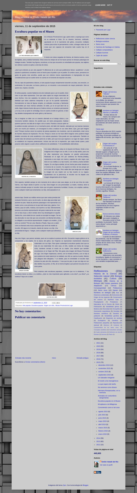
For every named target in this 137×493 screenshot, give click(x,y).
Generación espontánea (102, 311)
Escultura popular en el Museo (109, 401)
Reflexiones (101, 270)
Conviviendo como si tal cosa (108, 407)
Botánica (97, 309)
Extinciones (116, 295)
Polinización (98, 306)
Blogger (85, 485)
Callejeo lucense (102, 53)
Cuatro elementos (101, 332)
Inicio (54, 358)
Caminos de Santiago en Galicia (108, 47)
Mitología (98, 281)
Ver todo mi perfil (106, 465)
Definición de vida (114, 332)
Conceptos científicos (100, 330)
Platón (111, 334)
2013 (98, 441)
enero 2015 (102, 434)
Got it (109, 5)
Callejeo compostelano (104, 50)
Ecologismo (102, 320)
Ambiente (116, 325)
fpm (64, 485)
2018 (98, 353)
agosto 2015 (103, 411)
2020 (98, 346)
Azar (117, 292)
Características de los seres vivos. (106, 327)
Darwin (115, 290)
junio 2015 (102, 418)
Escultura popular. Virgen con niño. (43, 305)
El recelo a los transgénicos (108, 381)
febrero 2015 (103, 431)
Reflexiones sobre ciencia (105, 39)
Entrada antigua (82, 358)
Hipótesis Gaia (113, 299)
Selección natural (101, 276)
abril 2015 (102, 424)
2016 (98, 359)
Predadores (114, 302)
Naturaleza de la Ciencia (103, 304)
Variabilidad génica (112, 306)
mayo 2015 (102, 421)
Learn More (100, 5)
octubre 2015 (103, 372)
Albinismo (106, 325)
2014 (98, 438)
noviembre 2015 (104, 368)
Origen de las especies (102, 297)
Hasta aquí (100, 129)
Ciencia (113, 286)
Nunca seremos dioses (111, 214)
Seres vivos (100, 44)
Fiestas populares (111, 283)
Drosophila (116, 309)
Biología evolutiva (102, 41)
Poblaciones (117, 288)
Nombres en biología (102, 292)
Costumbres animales (115, 330)
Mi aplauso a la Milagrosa (107, 404)
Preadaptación (98, 302)
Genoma (103, 334)
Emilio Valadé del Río (110, 462)
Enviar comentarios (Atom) (35, 362)
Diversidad (106, 309)
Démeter (96, 334)
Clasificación (98, 318)
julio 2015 (102, 415)
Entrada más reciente (23, 358)
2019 (98, 349)
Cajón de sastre (102, 55)
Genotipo (116, 311)
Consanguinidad (100, 288)
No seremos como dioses (107, 387)
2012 (98, 445)
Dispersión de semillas (114, 318)
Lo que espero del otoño (107, 384)
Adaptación (98, 286)
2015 (98, 362)
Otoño (117, 304)
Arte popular (27, 305)
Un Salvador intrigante (106, 378)
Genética (115, 320)
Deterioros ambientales (101, 295)
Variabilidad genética (111, 316)
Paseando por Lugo (103, 30)
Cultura (113, 278)
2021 (98, 343)
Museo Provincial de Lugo (64, 305)
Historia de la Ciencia (105, 274)
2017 (98, 356)
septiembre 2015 (104, 375)
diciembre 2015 (104, 365)
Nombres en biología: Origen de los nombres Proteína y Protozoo (111, 232)
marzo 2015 (103, 428)
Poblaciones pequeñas (101, 323)
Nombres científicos (101, 313)
